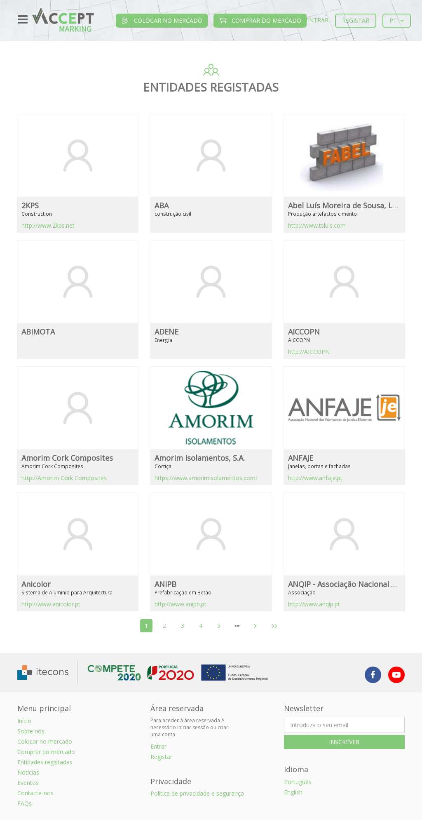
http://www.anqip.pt (314, 604)
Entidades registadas (45, 762)
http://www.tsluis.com (317, 225)
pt (396, 20)
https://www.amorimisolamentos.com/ (206, 478)
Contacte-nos (35, 793)
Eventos (28, 783)
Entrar (317, 20)
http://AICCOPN (309, 352)
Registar (355, 20)
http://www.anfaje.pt (315, 478)
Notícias (28, 772)
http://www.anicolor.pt (50, 604)
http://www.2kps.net (48, 225)
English (293, 792)
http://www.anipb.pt (180, 604)
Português (298, 782)
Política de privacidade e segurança (197, 793)
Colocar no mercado (161, 20)
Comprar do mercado (260, 20)
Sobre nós (31, 731)
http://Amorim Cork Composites (64, 478)
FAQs (24, 803)
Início (24, 721)
